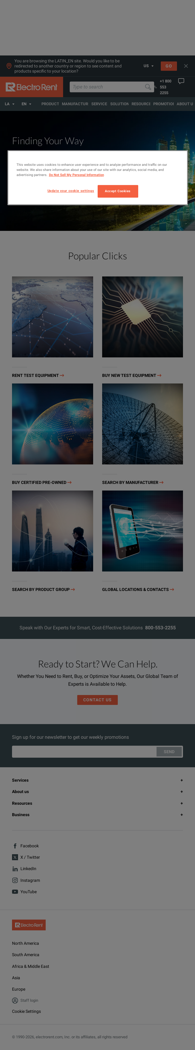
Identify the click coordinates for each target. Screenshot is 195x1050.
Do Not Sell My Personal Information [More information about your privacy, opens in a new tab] (76, 175)
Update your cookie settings (70, 191)
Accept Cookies (118, 191)
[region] (98, 177)
